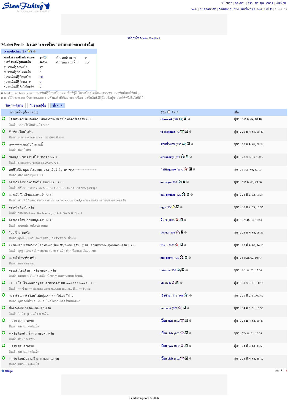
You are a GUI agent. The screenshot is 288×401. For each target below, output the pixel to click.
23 (169, 207)
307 (176, 119)
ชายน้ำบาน (167, 144)
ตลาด (269, 3)
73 (178, 131)
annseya (165, 182)
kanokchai (12, 51)
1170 (181, 169)
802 (177, 320)
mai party (166, 257)
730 (177, 257)
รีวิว (250, 3)
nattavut (165, 308)
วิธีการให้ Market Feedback (144, 38)
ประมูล (259, 3)
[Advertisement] (144, 24)
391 (178, 157)
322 (179, 194)
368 (181, 295)
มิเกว (163, 220)
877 (175, 308)
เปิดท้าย (281, 3)
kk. (162, 283)
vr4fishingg (167, 131)
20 (41, 77)
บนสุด (7, 371)
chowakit (166, 119)
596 (173, 232)
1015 (172, 220)
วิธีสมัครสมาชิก (229, 9)
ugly (163, 207)
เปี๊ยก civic (167, 320)
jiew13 (164, 232)
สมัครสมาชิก (208, 9)
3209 (171, 245)
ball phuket (167, 194)
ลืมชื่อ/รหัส (248, 9)
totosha (165, 270)
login (194, 9)
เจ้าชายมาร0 (168, 295)
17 (24, 51)
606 (168, 283)
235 (179, 144)
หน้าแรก (226, 3)
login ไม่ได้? (265, 9)
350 (173, 270)
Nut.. (163, 245)
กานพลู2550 (168, 169)
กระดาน (240, 3)
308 (174, 182)
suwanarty (167, 157)
